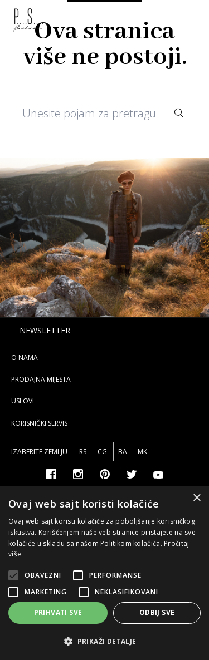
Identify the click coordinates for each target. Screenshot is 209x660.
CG (103, 451)
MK (142, 451)
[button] (104, 641)
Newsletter (45, 330)
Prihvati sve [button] (58, 612)
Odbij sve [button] (157, 612)
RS (83, 451)
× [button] (196, 498)
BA (123, 451)
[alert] (104, 573)
